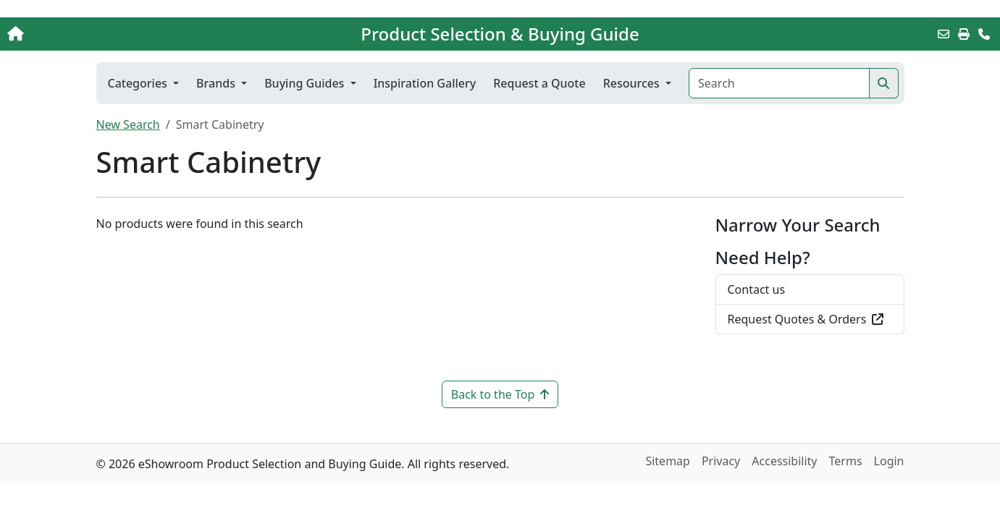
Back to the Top (500, 394)
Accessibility (784, 461)
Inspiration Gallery (425, 83)
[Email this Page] (943, 34)
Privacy (721, 461)
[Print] (964, 34)
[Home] (104, 34)
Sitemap (667, 461)
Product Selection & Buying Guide (500, 34)
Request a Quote (539, 83)
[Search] (779, 83)
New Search (128, 124)
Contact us (757, 289)
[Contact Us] (984, 34)
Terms (845, 461)
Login (889, 461)
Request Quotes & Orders (806, 319)
